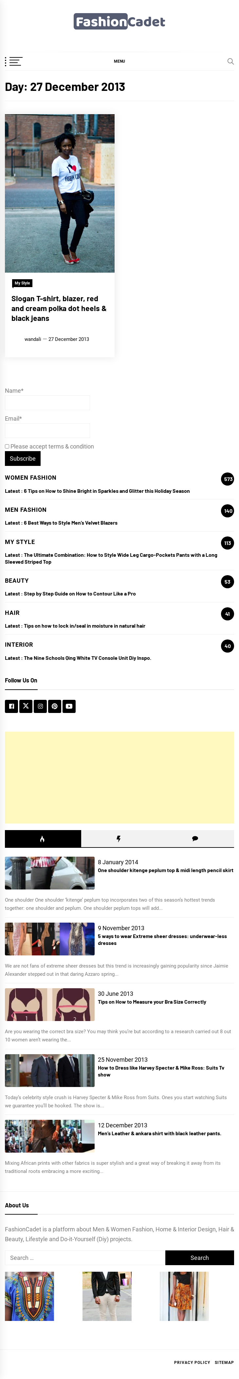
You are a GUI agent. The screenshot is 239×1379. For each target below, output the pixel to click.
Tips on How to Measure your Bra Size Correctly (152, 1001)
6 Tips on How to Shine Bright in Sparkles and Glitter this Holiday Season (107, 491)
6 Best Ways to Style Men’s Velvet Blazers (71, 522)
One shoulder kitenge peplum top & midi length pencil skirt (165, 870)
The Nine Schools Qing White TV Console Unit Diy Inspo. (87, 658)
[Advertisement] (119, 778)
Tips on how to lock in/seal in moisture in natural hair (84, 625)
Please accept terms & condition (49, 446)
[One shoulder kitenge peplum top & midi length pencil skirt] (50, 873)
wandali (33, 339)
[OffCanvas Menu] (21, 62)
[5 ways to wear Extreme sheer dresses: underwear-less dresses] (50, 939)
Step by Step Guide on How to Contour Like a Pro (80, 593)
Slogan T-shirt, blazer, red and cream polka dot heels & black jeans (59, 308)
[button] (119, 61)
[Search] (231, 61)
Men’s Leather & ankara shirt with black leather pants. (159, 1133)
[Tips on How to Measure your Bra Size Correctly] (50, 1004)
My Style (22, 283)
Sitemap (224, 1362)
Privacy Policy (192, 1362)
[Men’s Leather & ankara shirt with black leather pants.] (50, 1136)
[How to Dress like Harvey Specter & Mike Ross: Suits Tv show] (50, 1070)
